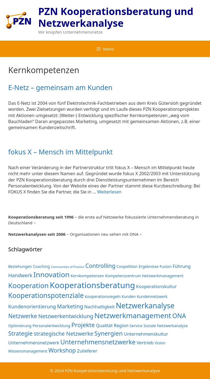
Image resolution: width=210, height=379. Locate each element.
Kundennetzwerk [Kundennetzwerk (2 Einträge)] (152, 296)
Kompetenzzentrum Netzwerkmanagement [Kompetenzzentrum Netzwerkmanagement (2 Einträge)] (144, 275)
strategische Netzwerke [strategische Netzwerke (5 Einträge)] (63, 333)
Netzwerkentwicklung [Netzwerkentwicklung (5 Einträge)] (65, 316)
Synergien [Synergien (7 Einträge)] (108, 333)
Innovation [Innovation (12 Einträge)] (51, 274)
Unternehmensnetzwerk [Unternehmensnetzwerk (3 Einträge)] (33, 342)
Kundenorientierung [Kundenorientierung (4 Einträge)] (32, 306)
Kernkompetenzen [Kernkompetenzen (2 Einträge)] (87, 275)
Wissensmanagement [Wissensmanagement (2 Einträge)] (27, 351)
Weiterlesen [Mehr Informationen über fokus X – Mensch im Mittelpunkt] (109, 192)
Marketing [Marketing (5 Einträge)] (70, 306)
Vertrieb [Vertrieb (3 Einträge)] (145, 342)
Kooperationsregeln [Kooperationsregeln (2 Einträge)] (103, 296)
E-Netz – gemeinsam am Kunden (60, 87)
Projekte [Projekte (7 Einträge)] (83, 325)
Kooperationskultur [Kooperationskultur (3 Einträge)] (156, 286)
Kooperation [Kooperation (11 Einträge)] (28, 285)
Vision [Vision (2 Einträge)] (159, 342)
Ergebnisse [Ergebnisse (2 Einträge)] (149, 266)
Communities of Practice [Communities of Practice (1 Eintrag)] (67, 267)
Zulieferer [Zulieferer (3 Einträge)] (87, 351)
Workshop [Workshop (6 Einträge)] (62, 350)
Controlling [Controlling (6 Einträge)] (100, 266)
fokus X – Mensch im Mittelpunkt (60, 151)
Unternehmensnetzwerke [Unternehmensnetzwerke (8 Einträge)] (97, 342)
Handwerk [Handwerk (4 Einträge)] (20, 275)
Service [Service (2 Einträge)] (136, 325)
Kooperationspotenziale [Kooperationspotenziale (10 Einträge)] (46, 295)
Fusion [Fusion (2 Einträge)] (166, 266)
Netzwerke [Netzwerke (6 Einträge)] (22, 316)
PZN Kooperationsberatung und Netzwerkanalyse (115, 17)
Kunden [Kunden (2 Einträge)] (129, 296)
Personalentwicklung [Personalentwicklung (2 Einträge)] (51, 325)
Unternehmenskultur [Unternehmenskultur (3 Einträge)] (146, 334)
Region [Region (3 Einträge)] (121, 325)
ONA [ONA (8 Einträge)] (179, 315)
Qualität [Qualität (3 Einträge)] (104, 325)
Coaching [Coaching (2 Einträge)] (41, 266)
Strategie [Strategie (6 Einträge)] (20, 333)
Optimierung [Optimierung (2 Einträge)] (19, 325)
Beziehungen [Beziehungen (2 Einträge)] (20, 266)
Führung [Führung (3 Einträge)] (182, 266)
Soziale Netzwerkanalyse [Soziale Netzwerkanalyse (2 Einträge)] (166, 325)
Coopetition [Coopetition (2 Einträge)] (127, 266)
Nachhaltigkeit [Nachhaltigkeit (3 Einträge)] (99, 306)
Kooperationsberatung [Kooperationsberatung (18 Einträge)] (92, 285)
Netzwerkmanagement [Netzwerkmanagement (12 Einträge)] (132, 315)
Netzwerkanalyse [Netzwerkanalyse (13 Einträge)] (145, 305)
